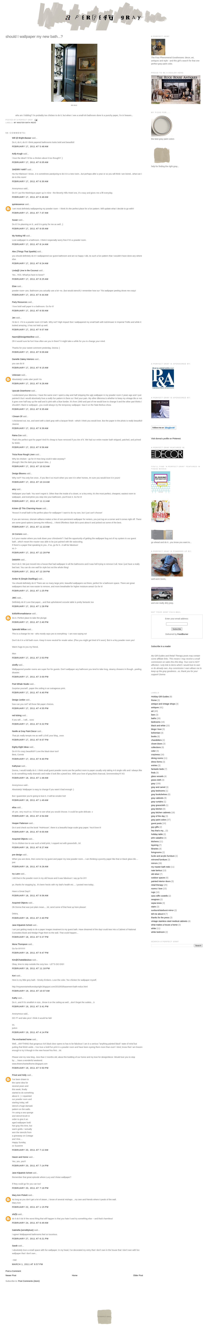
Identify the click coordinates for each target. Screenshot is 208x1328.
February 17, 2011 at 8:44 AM (30, 295)
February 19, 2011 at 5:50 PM (30, 1068)
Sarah (14, 1246)
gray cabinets (157, 798)
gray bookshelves (159, 794)
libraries (154, 849)
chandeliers (156, 740)
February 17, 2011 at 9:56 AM (30, 447)
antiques (155, 707)
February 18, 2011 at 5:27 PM (30, 937)
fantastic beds (157, 769)
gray (153, 783)
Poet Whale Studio (20, 684)
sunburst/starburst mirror (162, 910)
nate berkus (156, 870)
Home (74, 1275)
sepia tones (156, 903)
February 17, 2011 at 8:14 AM (30, 244)
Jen (13, 318)
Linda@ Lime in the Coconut (25, 270)
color (153, 751)
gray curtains (157, 801)
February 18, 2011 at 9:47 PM (30, 953)
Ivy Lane (16, 874)
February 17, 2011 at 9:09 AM (30, 352)
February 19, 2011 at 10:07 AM (31, 991)
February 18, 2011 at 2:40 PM (30, 918)
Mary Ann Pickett (19, 1195)
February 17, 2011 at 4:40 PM (30, 692)
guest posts (156, 823)
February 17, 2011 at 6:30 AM (30, 181)
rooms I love (156, 888)
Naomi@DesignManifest (23, 337)
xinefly (15, 665)
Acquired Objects (20, 839)
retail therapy (157, 885)
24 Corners (17, 534)
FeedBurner (182, 634)
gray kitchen (156, 809)
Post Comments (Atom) (29, 1281)
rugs (153, 892)
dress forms (156, 762)
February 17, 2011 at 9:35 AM (30, 409)
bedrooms (155, 722)
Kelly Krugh (17, 154)
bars (153, 715)
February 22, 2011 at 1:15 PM (30, 1207)
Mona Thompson (19, 944)
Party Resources (19, 302)
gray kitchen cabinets (161, 812)
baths (153, 718)
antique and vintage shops (163, 704)
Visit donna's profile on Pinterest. (166, 438)
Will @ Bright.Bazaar (21, 138)
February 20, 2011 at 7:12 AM (30, 1150)
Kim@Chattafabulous (21, 960)
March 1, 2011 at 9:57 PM (27, 1264)
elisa (14, 807)
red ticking (16, 715)
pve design (17, 855)
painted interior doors (161, 881)
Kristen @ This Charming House (27, 508)
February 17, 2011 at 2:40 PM (30, 622)
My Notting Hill (18, 236)
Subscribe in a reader (161, 646)
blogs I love (156, 729)
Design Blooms (19, 473)
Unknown (16, 375)
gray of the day (158, 816)
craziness (155, 754)
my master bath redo (25, 122)
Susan (15, 220)
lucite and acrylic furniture (163, 856)
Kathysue (16, 766)
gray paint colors (158, 820)
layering (154, 845)
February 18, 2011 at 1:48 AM (30, 778)
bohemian (155, 733)
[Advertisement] (162, 217)
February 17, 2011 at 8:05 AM (30, 228)
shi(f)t (14, 1214)
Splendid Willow (19, 629)
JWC (14, 598)
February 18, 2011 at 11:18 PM (31, 968)
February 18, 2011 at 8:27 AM (30, 847)
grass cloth (156, 780)
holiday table (157, 834)
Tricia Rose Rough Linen (23, 454)
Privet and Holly (19, 1075)
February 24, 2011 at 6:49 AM (30, 1223)
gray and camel (158, 787)
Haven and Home (20, 1157)
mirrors (154, 863)
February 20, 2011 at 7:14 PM (30, 1165)
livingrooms (156, 852)
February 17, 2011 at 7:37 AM (30, 213)
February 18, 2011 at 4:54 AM (30, 816)
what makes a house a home (164, 925)
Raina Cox (17, 435)
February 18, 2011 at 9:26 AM (30, 866)
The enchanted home (21, 1039)
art (152, 711)
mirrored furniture (159, 859)
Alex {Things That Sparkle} (24, 251)
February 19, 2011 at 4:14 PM (30, 1032)
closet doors (156, 744)
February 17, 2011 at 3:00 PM (30, 677)
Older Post (138, 1275)
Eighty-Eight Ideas (20, 747)
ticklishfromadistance (21, 613)
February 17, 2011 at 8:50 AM (30, 310)
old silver (155, 874)
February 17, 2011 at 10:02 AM (31, 466)
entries (154, 765)
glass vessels (157, 776)
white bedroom (158, 932)
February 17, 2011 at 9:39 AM (30, 428)
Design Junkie (18, 700)
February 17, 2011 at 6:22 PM (30, 724)
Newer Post (10, 1275)
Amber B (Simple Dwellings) (25, 579)
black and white (158, 725)
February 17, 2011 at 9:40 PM (30, 759)
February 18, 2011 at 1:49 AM (30, 800)
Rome (154, 700)
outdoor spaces (158, 878)
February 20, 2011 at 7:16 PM (30, 1188)
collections (156, 747)
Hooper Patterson (20, 823)
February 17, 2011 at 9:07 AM (30, 329)
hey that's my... (158, 830)
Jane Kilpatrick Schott (22, 925)
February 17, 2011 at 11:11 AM (31, 501)
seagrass (155, 899)
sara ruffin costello (159, 896)
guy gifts (155, 827)
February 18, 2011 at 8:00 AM (30, 832)
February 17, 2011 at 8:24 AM (30, 263)
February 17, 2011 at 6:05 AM (30, 162)
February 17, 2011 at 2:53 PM (30, 658)
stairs (153, 907)
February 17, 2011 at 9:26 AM (30, 383)
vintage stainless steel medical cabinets (169, 921)
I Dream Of (17, 416)
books (154, 736)
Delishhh (16, 560)
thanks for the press (160, 917)
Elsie (14, 286)
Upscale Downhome (21, 391)
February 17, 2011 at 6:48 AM (30, 197)
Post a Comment (13, 1271)
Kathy (14, 998)
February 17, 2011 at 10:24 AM (31, 482)
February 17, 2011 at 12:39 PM (31, 571)
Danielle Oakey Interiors (23, 359)
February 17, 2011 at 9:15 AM (30, 368)
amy (14, 489)
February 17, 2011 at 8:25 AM (30, 279)
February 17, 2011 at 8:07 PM (30, 740)
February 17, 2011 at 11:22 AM (31, 527)
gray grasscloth (158, 805)
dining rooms (157, 758)
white (153, 928)
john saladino (157, 838)
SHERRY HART (19, 169)
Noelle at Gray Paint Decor (24, 731)
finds (153, 773)
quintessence (18, 204)
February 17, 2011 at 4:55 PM (30, 708)
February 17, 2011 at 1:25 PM (30, 591)
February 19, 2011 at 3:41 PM (30, 1006)
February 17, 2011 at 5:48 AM (30, 146)
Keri (14, 975)
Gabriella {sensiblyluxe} (23, 1230)
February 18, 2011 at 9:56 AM (30, 895)
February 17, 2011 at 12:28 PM (31, 552)
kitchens (155, 841)
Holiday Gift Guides (160, 696)
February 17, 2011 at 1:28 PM (30, 606)
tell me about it (158, 914)
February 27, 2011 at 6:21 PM (30, 1238)
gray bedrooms (158, 791)
